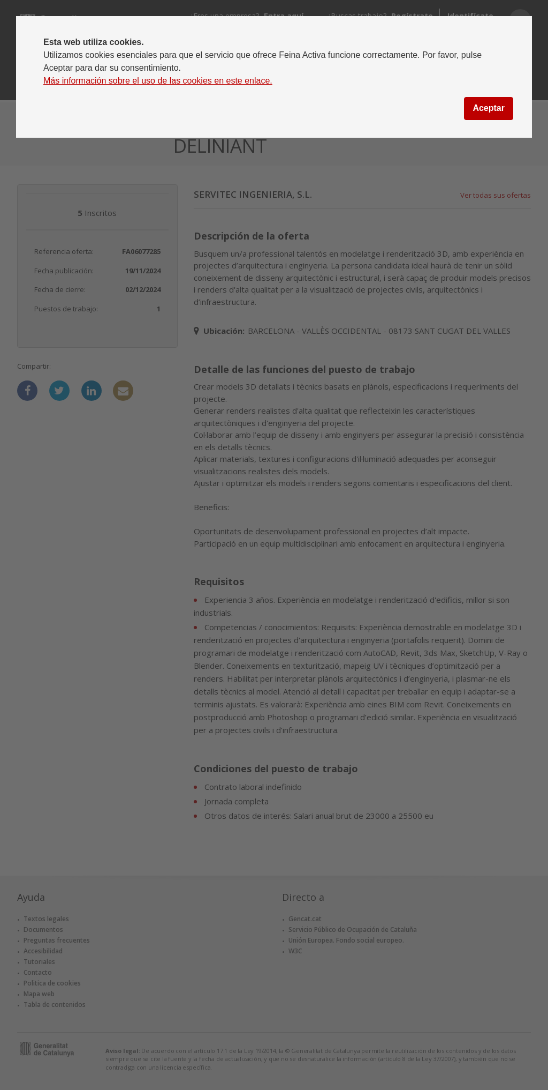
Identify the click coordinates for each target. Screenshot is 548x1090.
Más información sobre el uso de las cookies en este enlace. (157, 80)
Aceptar (489, 108)
